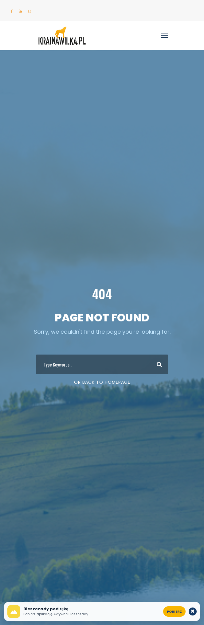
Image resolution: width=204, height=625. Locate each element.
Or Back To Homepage (102, 382)
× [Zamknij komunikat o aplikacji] (192, 611)
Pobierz (174, 611)
